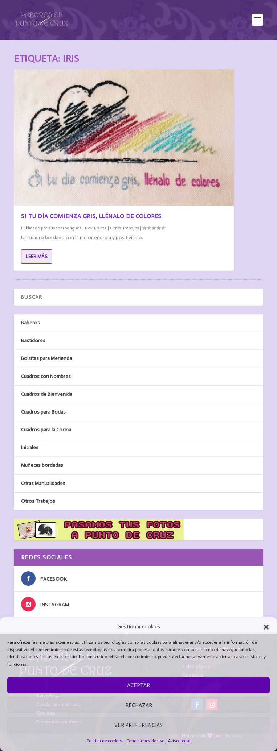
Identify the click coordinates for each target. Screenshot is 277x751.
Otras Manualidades (43, 483)
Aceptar (138, 685)
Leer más (37, 256)
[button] (266, 627)
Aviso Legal (179, 740)
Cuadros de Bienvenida (46, 394)
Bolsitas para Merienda (46, 358)
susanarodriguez (65, 228)
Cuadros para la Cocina (46, 430)
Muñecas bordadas (42, 465)
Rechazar (138, 705)
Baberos (30, 323)
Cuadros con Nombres (46, 376)
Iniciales (29, 447)
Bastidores (33, 340)
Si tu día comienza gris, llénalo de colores (91, 216)
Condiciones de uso (145, 740)
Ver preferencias (138, 725)
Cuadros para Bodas (43, 412)
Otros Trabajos (124, 228)
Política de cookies (105, 740)
